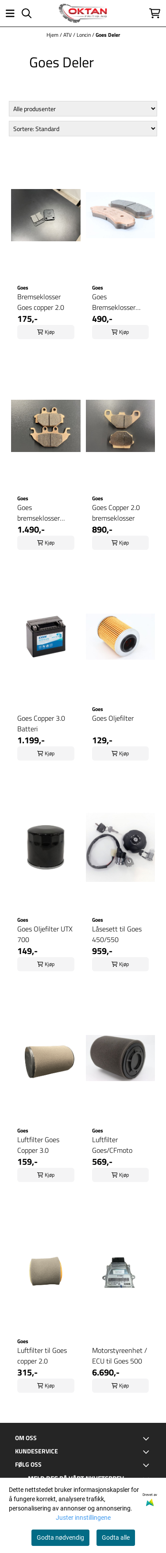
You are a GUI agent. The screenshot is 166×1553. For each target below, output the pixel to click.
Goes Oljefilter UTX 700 (45, 934)
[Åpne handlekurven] (155, 13)
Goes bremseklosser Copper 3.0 (38, 512)
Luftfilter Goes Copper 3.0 (38, 1144)
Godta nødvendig (60, 1537)
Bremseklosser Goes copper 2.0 (40, 302)
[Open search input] (26, 13)
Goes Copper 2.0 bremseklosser (116, 512)
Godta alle (116, 1537)
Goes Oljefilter (113, 718)
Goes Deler (108, 35)
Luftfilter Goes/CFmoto (112, 1144)
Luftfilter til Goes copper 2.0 (42, 1355)
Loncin (84, 35)
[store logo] (83, 13)
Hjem (53, 35)
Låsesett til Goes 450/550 (117, 934)
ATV (68, 35)
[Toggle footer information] (147, 1438)
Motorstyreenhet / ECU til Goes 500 (119, 1355)
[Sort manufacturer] (83, 108)
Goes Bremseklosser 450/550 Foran (114, 302)
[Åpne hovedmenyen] (10, 13)
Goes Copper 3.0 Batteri (41, 723)
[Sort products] (83, 128)
